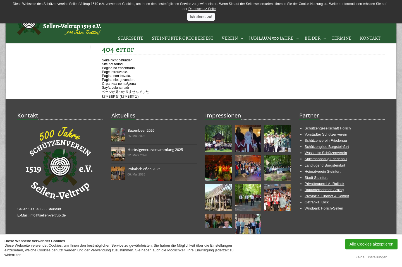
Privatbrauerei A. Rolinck (324, 184)
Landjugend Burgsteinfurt (325, 165)
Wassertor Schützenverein (326, 153)
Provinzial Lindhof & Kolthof (327, 196)
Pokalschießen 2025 (144, 168)
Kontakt (370, 38)
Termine (341, 38)
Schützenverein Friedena (325, 140)
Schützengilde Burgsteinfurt (327, 147)
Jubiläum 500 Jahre (271, 38)
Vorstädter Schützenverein (326, 134)
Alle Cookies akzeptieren (371, 244)
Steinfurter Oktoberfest (182, 38)
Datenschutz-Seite (202, 9)
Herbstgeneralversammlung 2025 (155, 149)
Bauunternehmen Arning (324, 190)
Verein (230, 38)
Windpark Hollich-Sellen (324, 208)
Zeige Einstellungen (371, 257)
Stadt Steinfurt (316, 177)
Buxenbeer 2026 (141, 130)
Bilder (312, 38)
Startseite (130, 38)
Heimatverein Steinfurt (323, 171)
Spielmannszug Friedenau (326, 159)
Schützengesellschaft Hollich (328, 128)
